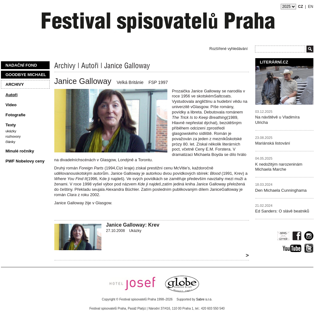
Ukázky (11, 131)
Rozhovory (13, 136)
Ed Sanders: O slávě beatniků (282, 211)
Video (11, 104)
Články (10, 142)
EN (310, 6)
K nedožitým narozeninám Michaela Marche (278, 167)
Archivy (15, 84)
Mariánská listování (272, 143)
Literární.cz (274, 62)
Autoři (12, 94)
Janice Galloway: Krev (133, 225)
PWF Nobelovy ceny (25, 161)
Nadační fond (21, 65)
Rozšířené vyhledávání (228, 49)
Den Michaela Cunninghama (281, 190)
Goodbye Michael (26, 74)
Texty (11, 125)
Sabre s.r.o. (204, 299)
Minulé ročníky (20, 151)
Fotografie (16, 115)
